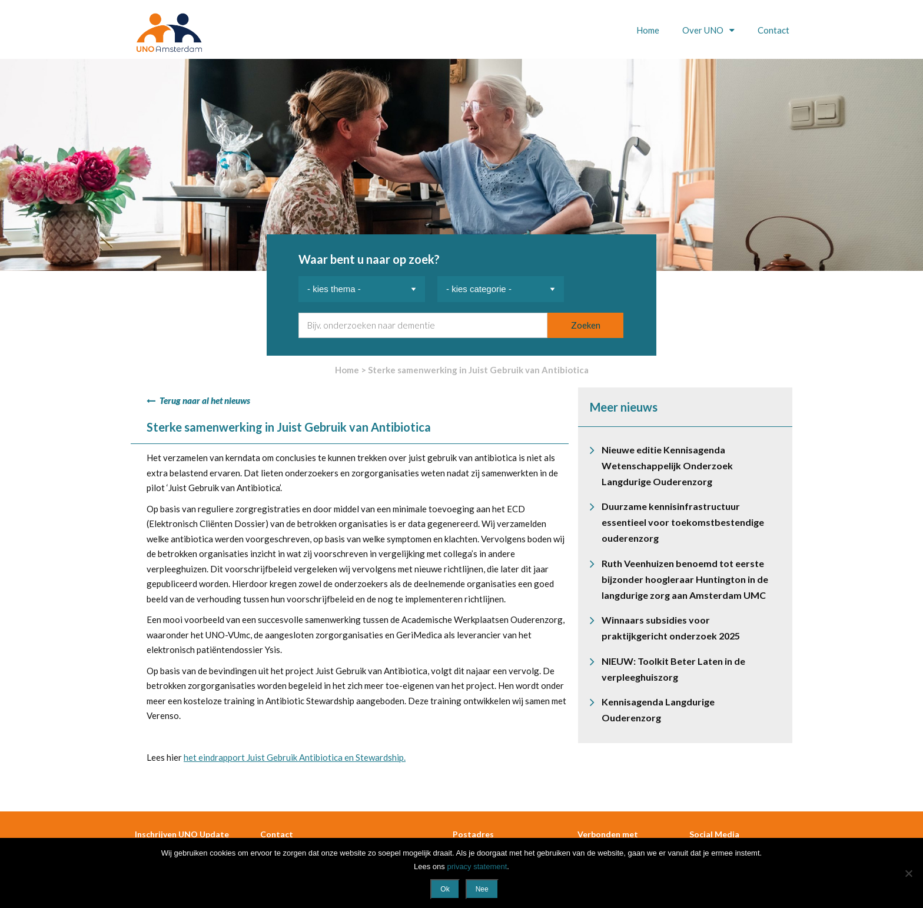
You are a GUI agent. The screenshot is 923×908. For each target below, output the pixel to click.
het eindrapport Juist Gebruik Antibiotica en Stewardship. (295, 757)
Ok (444, 889)
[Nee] (908, 873)
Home (647, 30)
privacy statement (477, 866)
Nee (482, 889)
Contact (773, 30)
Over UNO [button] (703, 30)
